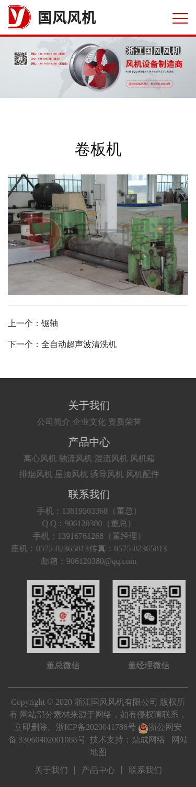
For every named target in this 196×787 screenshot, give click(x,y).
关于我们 (81, 405)
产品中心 (81, 442)
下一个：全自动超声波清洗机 (62, 344)
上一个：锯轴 (33, 323)
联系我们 (81, 494)
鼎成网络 (148, 739)
